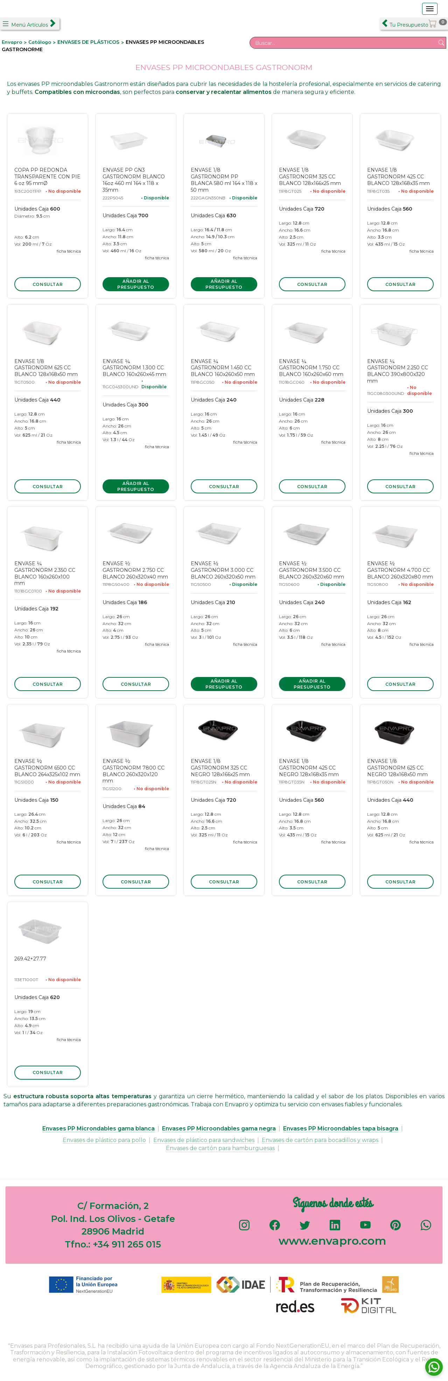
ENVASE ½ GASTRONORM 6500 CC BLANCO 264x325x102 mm (47, 768)
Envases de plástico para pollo (104, 1140)
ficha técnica (69, 251)
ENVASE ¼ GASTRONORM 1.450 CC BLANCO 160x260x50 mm (223, 368)
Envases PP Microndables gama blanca (98, 1128)
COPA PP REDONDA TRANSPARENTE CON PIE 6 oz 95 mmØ (47, 176)
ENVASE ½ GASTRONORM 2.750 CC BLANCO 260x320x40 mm (135, 570)
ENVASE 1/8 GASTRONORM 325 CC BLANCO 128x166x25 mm (310, 176)
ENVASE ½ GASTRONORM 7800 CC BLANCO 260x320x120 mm (133, 771)
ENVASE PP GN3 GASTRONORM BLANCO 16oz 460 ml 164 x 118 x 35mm (134, 180)
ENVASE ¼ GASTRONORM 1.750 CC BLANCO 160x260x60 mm (311, 368)
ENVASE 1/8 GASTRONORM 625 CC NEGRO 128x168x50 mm (397, 768)
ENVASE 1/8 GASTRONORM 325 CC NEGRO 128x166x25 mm (220, 768)
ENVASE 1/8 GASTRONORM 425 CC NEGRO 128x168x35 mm (309, 768)
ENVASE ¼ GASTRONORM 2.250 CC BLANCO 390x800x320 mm (397, 371)
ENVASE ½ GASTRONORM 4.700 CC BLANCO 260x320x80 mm (400, 570)
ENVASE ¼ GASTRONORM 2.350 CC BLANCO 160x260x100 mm (44, 573)
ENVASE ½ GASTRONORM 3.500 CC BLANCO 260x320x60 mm (311, 570)
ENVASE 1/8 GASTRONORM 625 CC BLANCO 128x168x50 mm (46, 368)
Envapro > (15, 42)
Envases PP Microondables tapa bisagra (340, 1128)
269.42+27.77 (30, 959)
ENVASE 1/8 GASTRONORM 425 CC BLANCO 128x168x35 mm (398, 176)
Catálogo (40, 42)
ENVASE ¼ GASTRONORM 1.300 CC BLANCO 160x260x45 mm (134, 368)
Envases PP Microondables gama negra (219, 1128)
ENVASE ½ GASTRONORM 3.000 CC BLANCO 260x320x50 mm (223, 570)
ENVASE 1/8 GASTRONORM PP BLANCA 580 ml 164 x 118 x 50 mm (224, 180)
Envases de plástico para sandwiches (203, 1140)
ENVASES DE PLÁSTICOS (88, 42)
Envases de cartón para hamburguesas (220, 1148)
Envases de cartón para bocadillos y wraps (320, 1140)
